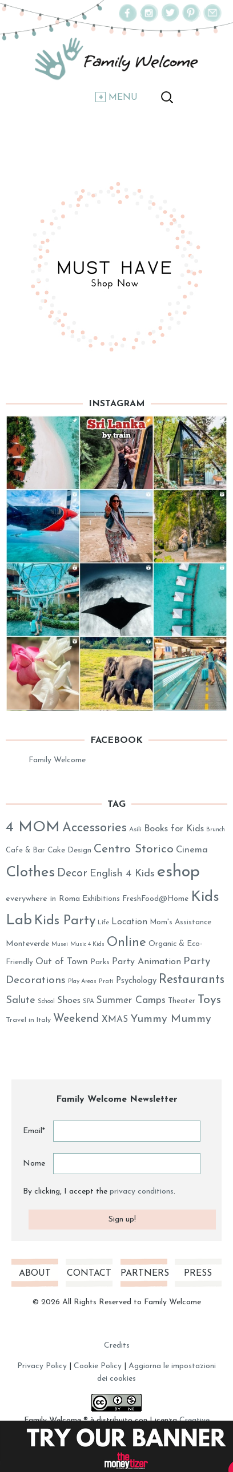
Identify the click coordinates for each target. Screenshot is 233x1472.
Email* (34, 1131)
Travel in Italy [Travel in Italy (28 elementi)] (28, 1020)
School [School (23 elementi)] (46, 1001)
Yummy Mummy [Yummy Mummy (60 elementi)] (170, 1019)
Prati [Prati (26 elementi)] (106, 981)
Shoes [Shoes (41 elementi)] (69, 1000)
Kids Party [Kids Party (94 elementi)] (64, 921)
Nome (34, 1163)
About (35, 1273)
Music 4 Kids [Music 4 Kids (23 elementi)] (87, 944)
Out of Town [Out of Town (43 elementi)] (61, 961)
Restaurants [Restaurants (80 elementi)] (191, 980)
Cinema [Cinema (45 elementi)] (192, 850)
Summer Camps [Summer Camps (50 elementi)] (131, 1000)
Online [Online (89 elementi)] (126, 942)
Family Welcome (57, 760)
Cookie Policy (98, 1366)
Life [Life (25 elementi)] (103, 923)
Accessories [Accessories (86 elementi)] (94, 828)
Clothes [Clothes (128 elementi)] (30, 873)
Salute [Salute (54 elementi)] (20, 1000)
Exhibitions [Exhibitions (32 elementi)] (101, 899)
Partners (143, 1273)
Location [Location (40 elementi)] (129, 922)
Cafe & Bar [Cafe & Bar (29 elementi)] (25, 850)
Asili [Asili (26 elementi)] (135, 829)
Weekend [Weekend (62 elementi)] (76, 1019)
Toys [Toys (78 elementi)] (209, 1000)
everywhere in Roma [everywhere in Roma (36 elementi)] (43, 899)
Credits (117, 1345)
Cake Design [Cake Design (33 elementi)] (69, 850)
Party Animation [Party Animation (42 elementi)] (146, 961)
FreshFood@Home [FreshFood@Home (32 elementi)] (155, 899)
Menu (123, 97)
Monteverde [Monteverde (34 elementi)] (27, 944)
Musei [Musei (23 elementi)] (59, 944)
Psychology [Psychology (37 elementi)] (136, 981)
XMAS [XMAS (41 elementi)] (115, 1019)
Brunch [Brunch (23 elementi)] (215, 830)
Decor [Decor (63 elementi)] (72, 873)
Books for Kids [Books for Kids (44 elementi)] (174, 829)
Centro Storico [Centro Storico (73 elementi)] (134, 849)
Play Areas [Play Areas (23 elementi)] (82, 981)
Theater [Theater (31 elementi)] (181, 1001)
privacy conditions (142, 1191)
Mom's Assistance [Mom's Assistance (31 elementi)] (180, 922)
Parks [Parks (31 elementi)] (100, 962)
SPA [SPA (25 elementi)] (88, 1001)
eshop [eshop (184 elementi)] (178, 872)
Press (198, 1273)
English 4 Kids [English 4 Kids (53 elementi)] (122, 873)
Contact (89, 1273)
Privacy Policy (42, 1366)
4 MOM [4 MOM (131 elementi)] (33, 827)
